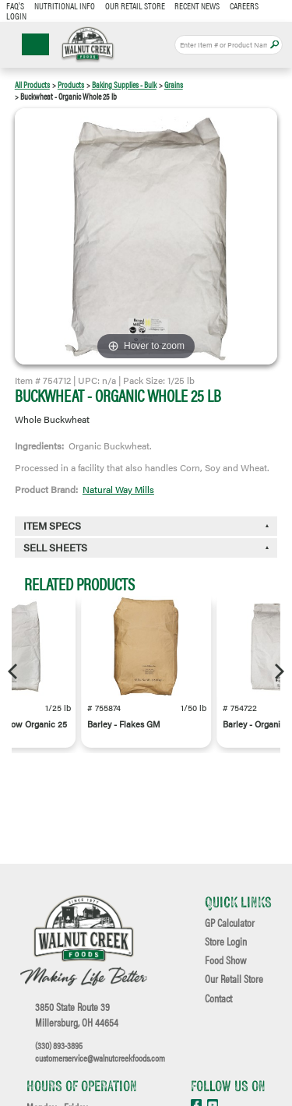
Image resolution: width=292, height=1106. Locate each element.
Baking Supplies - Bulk (124, 84)
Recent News (197, 5)
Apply (274, 45)
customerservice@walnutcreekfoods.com (100, 1057)
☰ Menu (35, 44)
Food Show (225, 960)
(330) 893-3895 (59, 1045)
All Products (32, 84)
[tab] (146, 548)
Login (16, 15)
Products (71, 84)
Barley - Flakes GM (123, 724)
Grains (173, 84)
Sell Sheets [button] (55, 548)
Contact (218, 998)
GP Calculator (230, 923)
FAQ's (15, 5)
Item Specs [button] (52, 526)
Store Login (226, 941)
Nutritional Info (64, 5)
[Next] (278, 671)
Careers (244, 5)
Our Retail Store (135, 5)
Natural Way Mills (118, 489)
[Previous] (14, 671)
